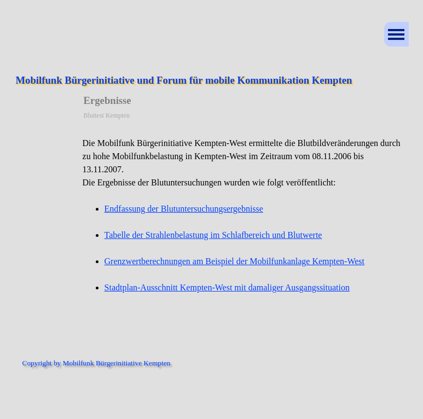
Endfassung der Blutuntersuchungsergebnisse (184, 208)
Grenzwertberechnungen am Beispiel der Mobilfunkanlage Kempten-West (234, 261)
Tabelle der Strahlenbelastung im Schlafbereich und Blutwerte (213, 235)
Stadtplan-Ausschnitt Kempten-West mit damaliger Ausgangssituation (227, 287)
